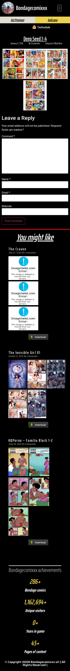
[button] (59, 8)
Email (6, 195)
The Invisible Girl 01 (24, 355)
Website (7, 209)
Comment (8, 139)
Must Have (58, 46)
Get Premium (17, 23)
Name (6, 182)
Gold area (52, 23)
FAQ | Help (56, 15)
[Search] (40, 16)
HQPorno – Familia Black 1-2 (30, 443)
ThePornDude (43, 30)
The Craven (17, 252)
